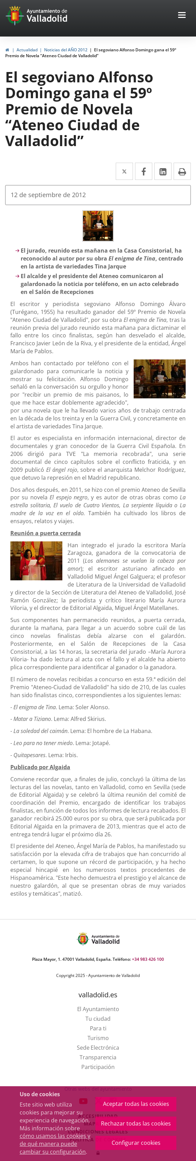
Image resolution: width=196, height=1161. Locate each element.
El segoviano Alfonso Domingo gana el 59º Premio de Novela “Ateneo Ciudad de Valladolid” (90, 53)
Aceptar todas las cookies (136, 1104)
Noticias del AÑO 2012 (65, 50)
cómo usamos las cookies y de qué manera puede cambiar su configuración (55, 1143)
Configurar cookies (136, 1143)
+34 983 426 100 (148, 959)
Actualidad (27, 50)
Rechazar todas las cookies (136, 1123)
